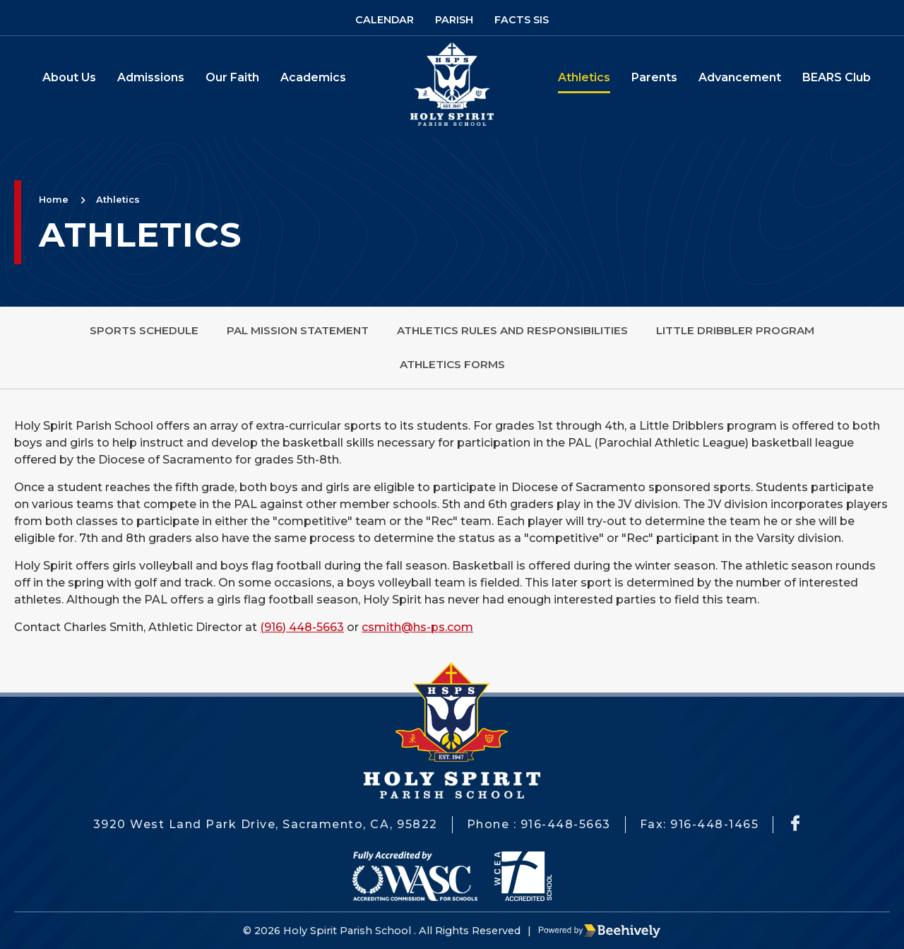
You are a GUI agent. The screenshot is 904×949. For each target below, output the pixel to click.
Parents (654, 77)
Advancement (739, 77)
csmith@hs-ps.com (417, 627)
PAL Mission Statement (298, 330)
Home (54, 199)
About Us (69, 77)
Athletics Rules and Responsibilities (512, 330)
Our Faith (232, 77)
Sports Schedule (144, 330)
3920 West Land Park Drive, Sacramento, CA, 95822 (265, 824)
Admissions (150, 77)
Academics (313, 77)
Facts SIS (521, 19)
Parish (454, 19)
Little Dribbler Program (735, 330)
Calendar (384, 19)
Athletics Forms (452, 364)
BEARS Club (836, 77)
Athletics (584, 77)
